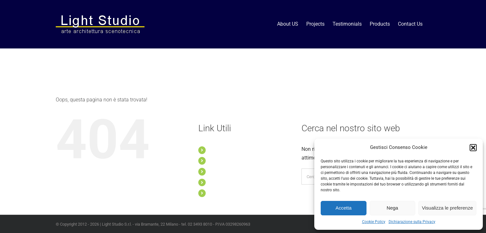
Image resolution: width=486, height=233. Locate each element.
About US (218, 149)
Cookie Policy (373, 222)
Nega (392, 208)
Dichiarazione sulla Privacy (412, 222)
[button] (473, 147)
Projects (217, 160)
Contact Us (220, 192)
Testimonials (221, 171)
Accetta (343, 208)
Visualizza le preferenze (447, 208)
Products (218, 182)
